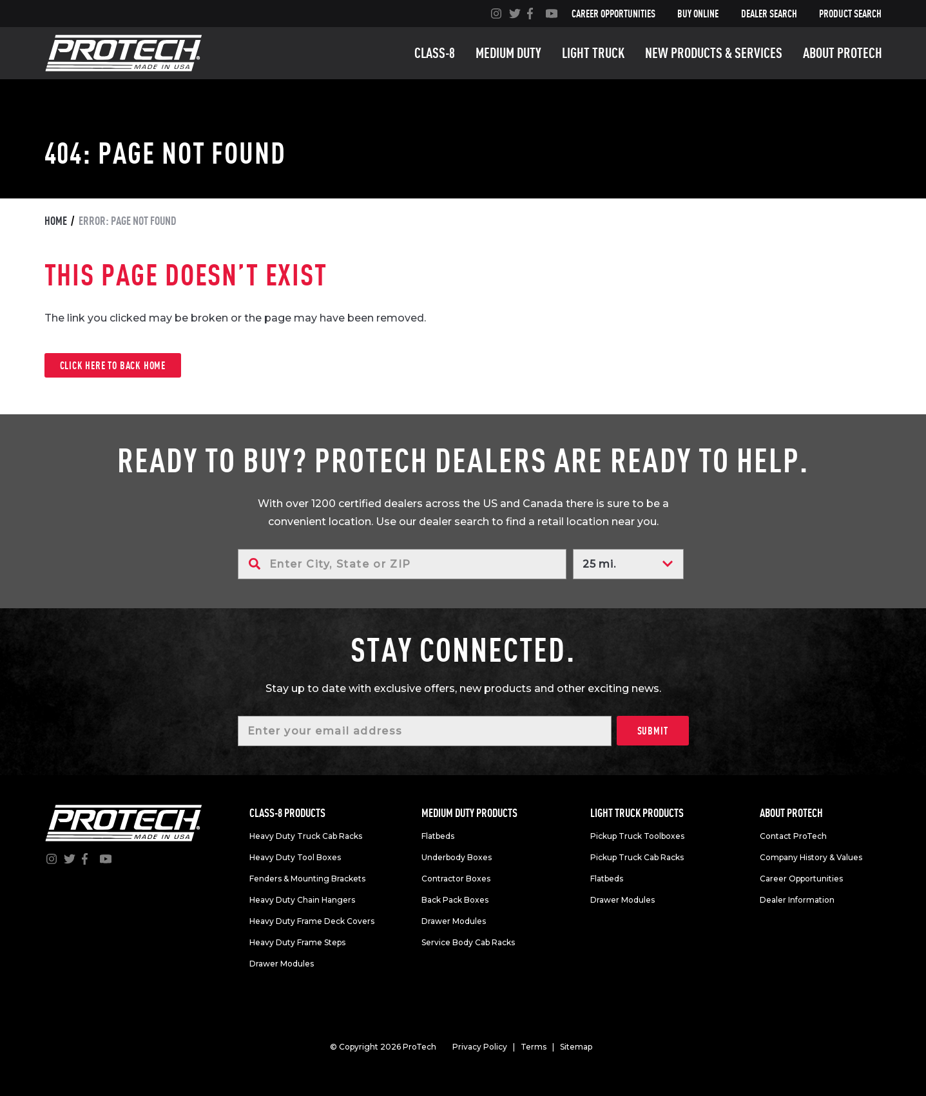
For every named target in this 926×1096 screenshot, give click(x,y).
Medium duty (508, 52)
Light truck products (637, 813)
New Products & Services (713, 52)
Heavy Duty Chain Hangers (302, 900)
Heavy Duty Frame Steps (297, 942)
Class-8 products (287, 813)
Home (55, 220)
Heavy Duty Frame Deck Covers (311, 921)
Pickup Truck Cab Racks (637, 857)
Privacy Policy (479, 1047)
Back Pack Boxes (454, 900)
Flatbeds (437, 836)
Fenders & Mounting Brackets (307, 878)
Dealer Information (797, 900)
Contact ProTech (793, 836)
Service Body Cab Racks (468, 942)
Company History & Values (811, 857)
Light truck (593, 52)
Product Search (850, 13)
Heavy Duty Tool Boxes (295, 857)
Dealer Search (769, 13)
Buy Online (698, 13)
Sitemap (576, 1047)
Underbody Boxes (456, 857)
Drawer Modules (281, 963)
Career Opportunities (613, 13)
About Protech (842, 52)
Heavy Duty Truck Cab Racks (305, 836)
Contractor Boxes (455, 878)
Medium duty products (469, 813)
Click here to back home (113, 365)
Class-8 (434, 52)
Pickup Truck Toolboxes (637, 836)
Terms (533, 1047)
